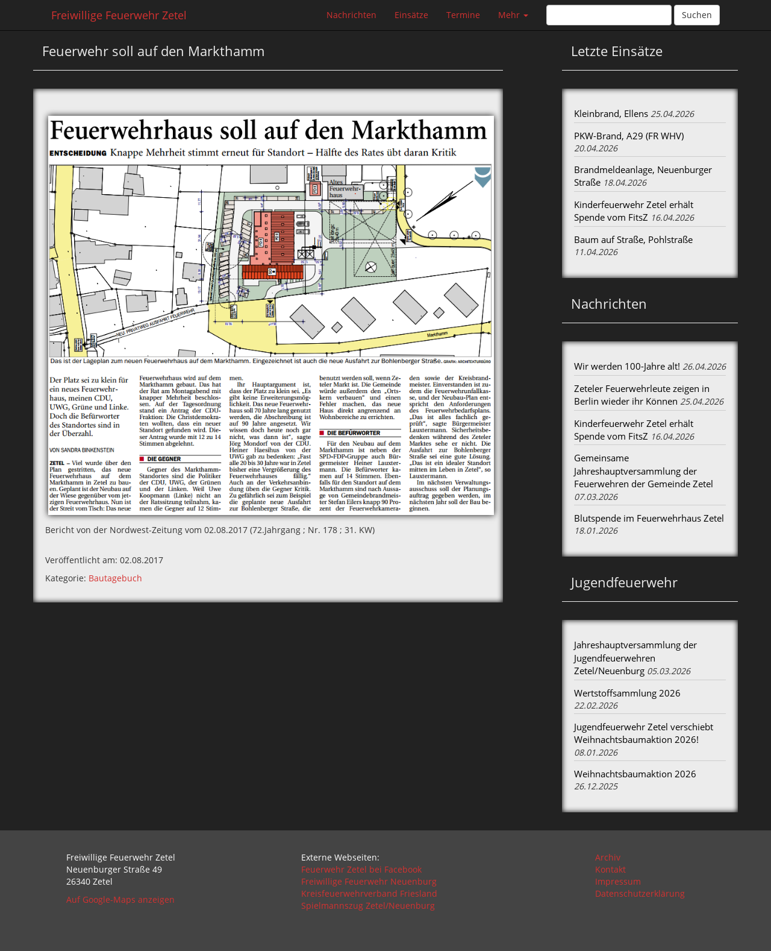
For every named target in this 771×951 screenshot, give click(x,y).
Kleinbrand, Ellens (611, 113)
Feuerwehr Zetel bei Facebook (361, 869)
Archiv (607, 857)
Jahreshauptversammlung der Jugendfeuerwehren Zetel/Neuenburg (635, 658)
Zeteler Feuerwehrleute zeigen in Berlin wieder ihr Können (642, 394)
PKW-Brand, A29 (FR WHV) (629, 136)
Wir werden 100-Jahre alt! (627, 366)
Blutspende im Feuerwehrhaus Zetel (649, 518)
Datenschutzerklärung (640, 893)
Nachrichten (351, 15)
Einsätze (411, 15)
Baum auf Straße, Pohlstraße (633, 239)
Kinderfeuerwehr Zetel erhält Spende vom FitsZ (633, 210)
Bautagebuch (115, 578)
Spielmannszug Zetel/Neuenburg (368, 905)
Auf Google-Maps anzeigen (120, 899)
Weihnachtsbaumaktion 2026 (635, 774)
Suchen (697, 15)
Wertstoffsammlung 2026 (627, 693)
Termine (463, 15)
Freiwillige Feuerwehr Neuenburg (369, 881)
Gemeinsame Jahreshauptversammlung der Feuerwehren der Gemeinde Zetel (643, 471)
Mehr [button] (513, 15)
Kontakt (610, 869)
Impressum (618, 881)
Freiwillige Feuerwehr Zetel (119, 15)
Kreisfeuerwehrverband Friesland (369, 893)
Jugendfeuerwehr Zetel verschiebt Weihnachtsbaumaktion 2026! (643, 733)
